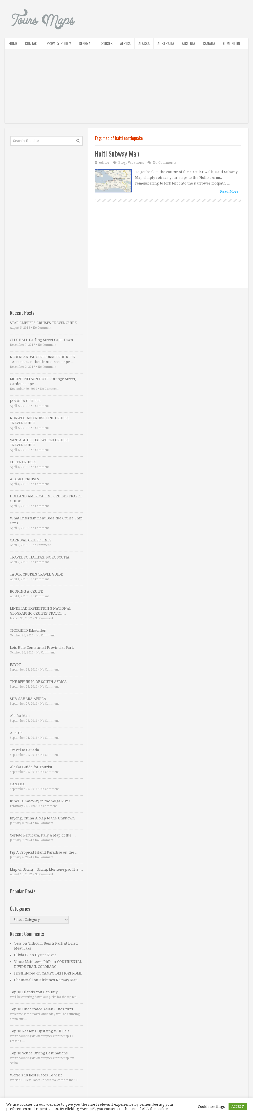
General (85, 43)
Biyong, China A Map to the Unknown (42, 818)
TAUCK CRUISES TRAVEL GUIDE (36, 574)
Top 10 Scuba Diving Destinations (39, 1053)
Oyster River (45, 955)
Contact (32, 43)
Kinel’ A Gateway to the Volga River (40, 801)
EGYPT (15, 665)
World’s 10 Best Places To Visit (36, 1075)
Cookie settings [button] (211, 1106)
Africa (125, 43)
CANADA (17, 784)
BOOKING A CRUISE (26, 591)
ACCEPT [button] (238, 1106)
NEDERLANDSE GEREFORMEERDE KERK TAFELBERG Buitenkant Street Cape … (42, 359)
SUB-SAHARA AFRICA (28, 699)
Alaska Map (20, 716)
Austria (188, 43)
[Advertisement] (126, 88)
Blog (122, 162)
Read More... (230, 191)
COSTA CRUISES (23, 462)
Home (13, 43)
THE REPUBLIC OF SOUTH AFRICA (38, 682)
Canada (209, 43)
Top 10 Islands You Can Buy (34, 992)
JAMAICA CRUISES (25, 401)
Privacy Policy (59, 43)
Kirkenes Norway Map (58, 980)
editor (104, 162)
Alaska (144, 43)
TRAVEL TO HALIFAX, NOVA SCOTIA (39, 557)
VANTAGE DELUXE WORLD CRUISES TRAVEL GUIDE (39, 442)
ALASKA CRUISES (24, 479)
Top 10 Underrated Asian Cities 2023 (41, 1009)
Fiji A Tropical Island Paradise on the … (44, 852)
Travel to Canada (24, 750)
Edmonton (231, 43)
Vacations (136, 162)
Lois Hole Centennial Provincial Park (42, 648)
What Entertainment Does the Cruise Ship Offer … (46, 520)
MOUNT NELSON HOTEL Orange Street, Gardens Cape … (43, 381)
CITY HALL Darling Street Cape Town (41, 340)
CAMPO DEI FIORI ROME (62, 973)
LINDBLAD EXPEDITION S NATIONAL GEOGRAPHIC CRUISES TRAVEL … (40, 610)
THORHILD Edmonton (28, 630)
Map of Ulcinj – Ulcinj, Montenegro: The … (46, 869)
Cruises (106, 43)
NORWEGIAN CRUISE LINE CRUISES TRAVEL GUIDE (39, 420)
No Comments (164, 162)
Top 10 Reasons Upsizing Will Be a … (42, 1031)
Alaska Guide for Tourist (31, 767)
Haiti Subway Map (117, 153)
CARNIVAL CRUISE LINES (30, 540)
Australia (165, 43)
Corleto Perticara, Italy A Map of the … (43, 835)
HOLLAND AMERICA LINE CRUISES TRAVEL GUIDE (46, 498)
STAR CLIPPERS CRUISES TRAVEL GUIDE (43, 323)
